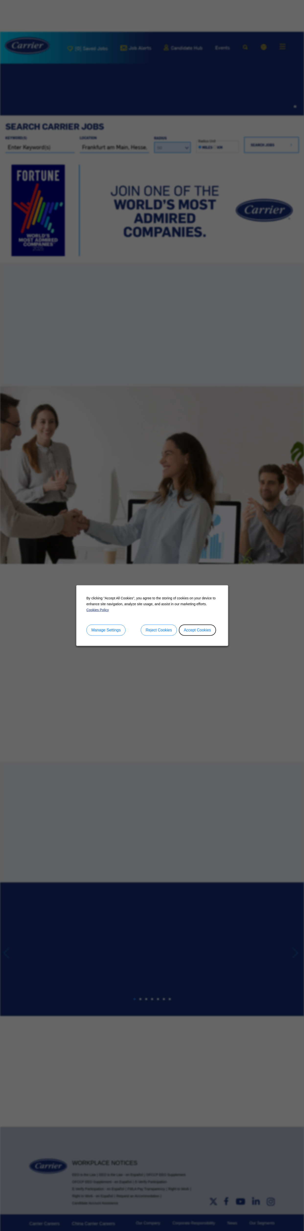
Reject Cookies (159, 630)
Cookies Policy (97, 610)
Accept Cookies (197, 630)
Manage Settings (106, 630)
